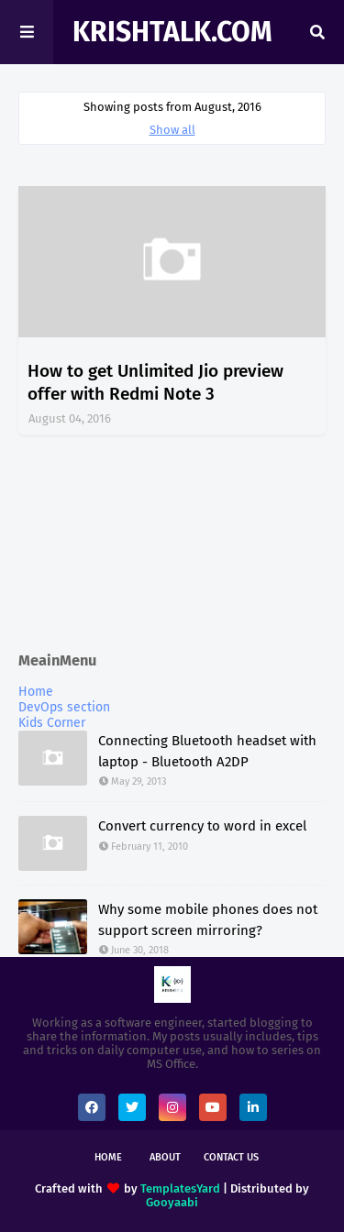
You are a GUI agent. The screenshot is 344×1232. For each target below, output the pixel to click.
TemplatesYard (180, 1188)
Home (35, 691)
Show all (172, 130)
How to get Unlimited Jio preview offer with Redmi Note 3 (155, 382)
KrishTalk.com (172, 32)
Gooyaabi (172, 1202)
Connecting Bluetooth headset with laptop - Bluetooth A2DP (207, 751)
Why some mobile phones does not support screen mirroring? (207, 920)
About (165, 1157)
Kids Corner (51, 723)
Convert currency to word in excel (202, 826)
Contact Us (231, 1157)
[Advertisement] (172, 544)
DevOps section (64, 707)
